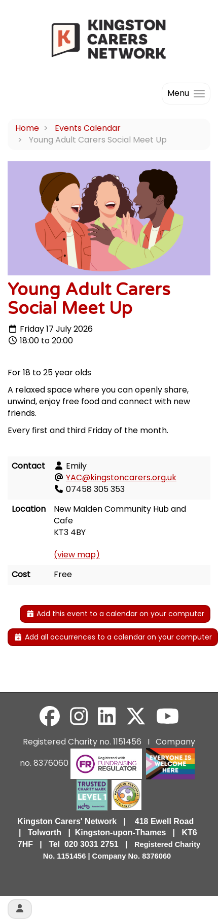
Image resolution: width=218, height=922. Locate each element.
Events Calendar (88, 128)
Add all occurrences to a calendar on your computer (113, 637)
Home (27, 128)
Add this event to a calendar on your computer (115, 614)
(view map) (77, 554)
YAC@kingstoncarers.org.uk (121, 477)
